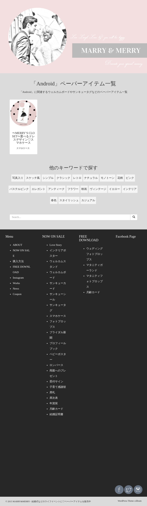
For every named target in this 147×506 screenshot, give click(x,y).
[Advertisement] (73, 453)
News (16, 288)
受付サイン (56, 381)
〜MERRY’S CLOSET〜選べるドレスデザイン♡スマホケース (23, 137)
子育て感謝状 (58, 386)
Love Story (56, 244)
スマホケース (58, 315)
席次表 (54, 397)
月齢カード (56, 408)
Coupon (17, 294)
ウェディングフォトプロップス (94, 254)
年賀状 (54, 403)
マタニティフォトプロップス (94, 281)
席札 (52, 392)
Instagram (18, 277)
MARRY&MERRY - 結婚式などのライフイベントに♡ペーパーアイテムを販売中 (52, 501)
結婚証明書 (56, 414)
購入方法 (18, 261)
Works (16, 283)
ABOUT (17, 244)
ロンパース (56, 365)
